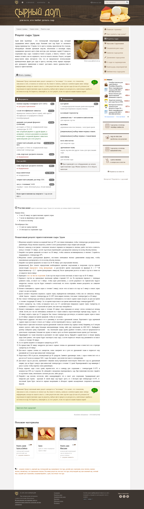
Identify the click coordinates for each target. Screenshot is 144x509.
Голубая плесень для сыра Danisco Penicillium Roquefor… (116, 84)
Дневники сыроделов (114, 57)
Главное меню (34, 29)
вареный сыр (36, 469)
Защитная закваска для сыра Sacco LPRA (116, 101)
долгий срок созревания (73, 469)
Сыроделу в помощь (115, 149)
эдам (48, 473)
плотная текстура (63, 471)
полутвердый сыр (75, 471)
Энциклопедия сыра (113, 48)
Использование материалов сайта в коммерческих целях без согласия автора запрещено (28, 502)
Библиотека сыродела (114, 72)
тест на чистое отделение (36, 276)
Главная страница (21, 29)
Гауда (40, 446)
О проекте (30, 2)
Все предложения (109, 116)
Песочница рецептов (50, 471)
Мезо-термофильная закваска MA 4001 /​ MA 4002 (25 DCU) (116, 89)
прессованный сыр (86, 471)
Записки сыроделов (113, 53)
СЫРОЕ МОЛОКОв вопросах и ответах (115, 161)
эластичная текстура (57, 473)
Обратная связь (58, 501)
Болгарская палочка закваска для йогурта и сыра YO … (116, 106)
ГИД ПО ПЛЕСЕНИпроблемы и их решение (116, 137)
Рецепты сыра (45, 29)
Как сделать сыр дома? (115, 34)
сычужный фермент (40, 473)
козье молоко (85, 469)
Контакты (41, 2)
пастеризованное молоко (36, 471)
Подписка (57, 503)
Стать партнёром (120, 116)
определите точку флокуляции (41, 268)
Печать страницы (23, 75)
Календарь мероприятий (115, 67)
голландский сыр (45, 469)
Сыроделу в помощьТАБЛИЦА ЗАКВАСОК (115, 126)
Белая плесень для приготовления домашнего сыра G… (115, 95)
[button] (96, 2)
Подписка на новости (116, 171)
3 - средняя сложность (24, 469)
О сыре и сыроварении (115, 62)
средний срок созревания (26, 473)
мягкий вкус (24, 471)
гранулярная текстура (58, 469)
